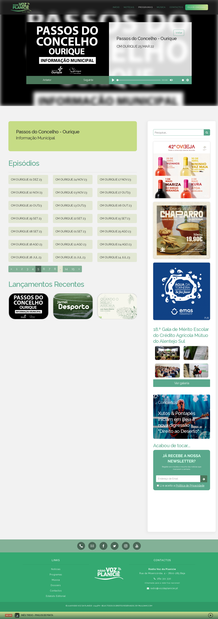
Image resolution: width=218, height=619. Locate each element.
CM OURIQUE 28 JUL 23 (26, 257)
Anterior (47, 79)
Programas (145, 7)
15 (73, 269)
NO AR (8, 615)
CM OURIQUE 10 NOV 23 (26, 192)
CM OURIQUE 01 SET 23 (70, 231)
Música (161, 7)
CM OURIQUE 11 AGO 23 (70, 244)
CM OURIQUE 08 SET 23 (26, 231)
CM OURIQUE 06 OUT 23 (115, 205)
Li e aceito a (180, 485)
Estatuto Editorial (56, 596)
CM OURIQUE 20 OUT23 (26, 205)
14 (66, 269)
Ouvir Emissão (197, 7)
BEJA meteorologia (181, 507)
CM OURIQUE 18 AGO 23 (26, 244)
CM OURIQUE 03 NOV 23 (71, 192)
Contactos (176, 7)
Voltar (179, 32)
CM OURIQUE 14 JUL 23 (115, 257)
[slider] (138, 80)
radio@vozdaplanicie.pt (164, 588)
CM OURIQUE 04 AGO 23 (115, 244)
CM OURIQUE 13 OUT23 (70, 205)
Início (116, 7)
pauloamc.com (145, 606)
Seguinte (88, 79)
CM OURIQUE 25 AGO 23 (115, 231)
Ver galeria (181, 383)
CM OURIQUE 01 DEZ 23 (26, 179)
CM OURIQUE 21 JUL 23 (70, 257)
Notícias (129, 7)
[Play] (113, 80)
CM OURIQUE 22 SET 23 (70, 218)
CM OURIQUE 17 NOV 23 (115, 179)
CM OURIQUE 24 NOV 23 (71, 179)
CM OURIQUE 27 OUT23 (115, 192)
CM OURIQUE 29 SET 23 (26, 218)
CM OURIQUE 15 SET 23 (115, 218)
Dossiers (56, 585)
